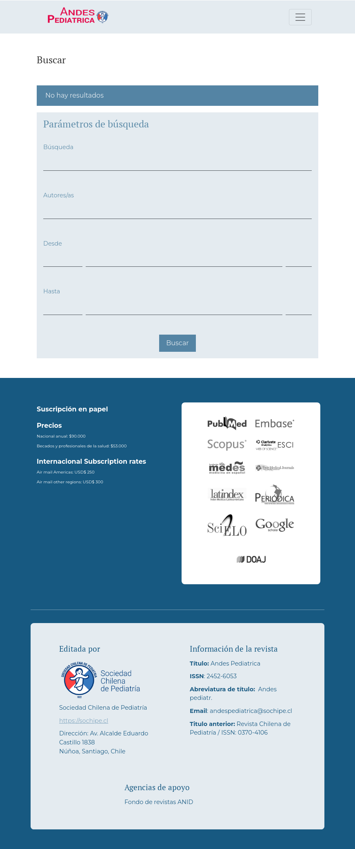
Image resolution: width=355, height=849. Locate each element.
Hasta (51, 291)
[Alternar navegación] (300, 17)
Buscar (177, 343)
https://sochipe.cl (83, 720)
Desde (52, 243)
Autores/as (58, 195)
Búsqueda (58, 147)
